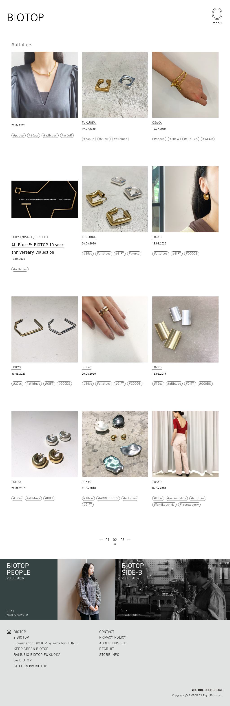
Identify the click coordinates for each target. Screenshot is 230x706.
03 (122, 539)
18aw (89, 498)
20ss (89, 253)
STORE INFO (109, 654)
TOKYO (16, 237)
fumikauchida (165, 505)
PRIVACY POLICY (112, 637)
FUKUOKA (89, 123)
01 (107, 539)
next (129, 540)
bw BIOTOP (23, 660)
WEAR (68, 135)
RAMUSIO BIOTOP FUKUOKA (37, 654)
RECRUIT (106, 648)
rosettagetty (190, 505)
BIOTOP (20, 631)
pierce (135, 253)
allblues (51, 135)
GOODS (192, 253)
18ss (159, 498)
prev (101, 540)
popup (19, 135)
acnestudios (177, 498)
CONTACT (106, 631)
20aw (34, 135)
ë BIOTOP (21, 637)
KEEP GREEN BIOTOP (31, 648)
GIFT (120, 253)
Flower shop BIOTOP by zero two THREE (46, 643)
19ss (159, 384)
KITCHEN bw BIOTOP (30, 666)
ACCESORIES (109, 498)
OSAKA (157, 123)
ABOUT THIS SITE (113, 643)
